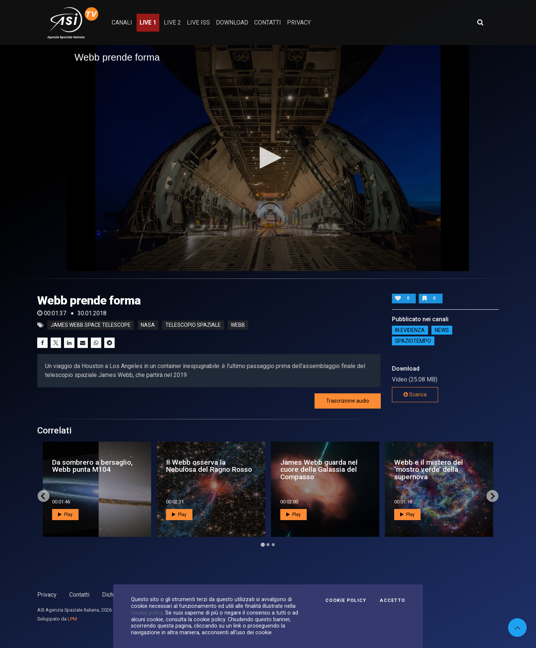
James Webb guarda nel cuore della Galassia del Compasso (319, 469)
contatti (267, 22)
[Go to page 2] (268, 544)
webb (238, 325)
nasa (148, 325)
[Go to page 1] (263, 545)
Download (232, 22)
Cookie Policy (345, 600)
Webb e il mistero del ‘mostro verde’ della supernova (428, 469)
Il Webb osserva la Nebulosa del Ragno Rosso (209, 466)
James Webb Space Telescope (91, 325)
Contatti (79, 594)
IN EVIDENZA (410, 330)
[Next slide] (492, 496)
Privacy (47, 594)
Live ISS (198, 22)
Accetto (392, 600)
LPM (72, 619)
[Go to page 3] (273, 544)
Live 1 (148, 22)
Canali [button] (122, 22)
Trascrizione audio (347, 401)
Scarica (415, 394)
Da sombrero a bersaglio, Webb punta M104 (92, 466)
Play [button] (65, 514)
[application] (268, 158)
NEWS (442, 330)
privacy (299, 22)
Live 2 (172, 22)
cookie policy (147, 613)
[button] (268, 157)
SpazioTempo (413, 341)
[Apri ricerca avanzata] (480, 22)
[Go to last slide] (44, 496)
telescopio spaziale (193, 325)
